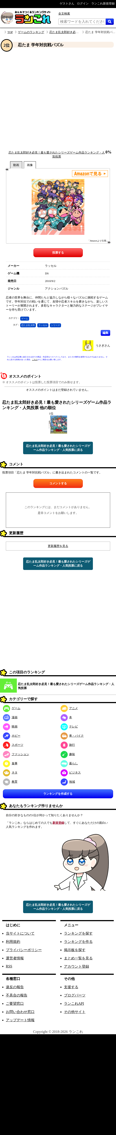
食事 (10, 763)
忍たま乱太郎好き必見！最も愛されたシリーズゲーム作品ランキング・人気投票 (66, 686)
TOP (10, 32)
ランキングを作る (78, 942)
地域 (68, 781)
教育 (10, 781)
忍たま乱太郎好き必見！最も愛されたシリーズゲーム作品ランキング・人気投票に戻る (58, 448)
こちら (34, 360)
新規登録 (58, 822)
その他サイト (74, 1012)
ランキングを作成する (57, 793)
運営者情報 (15, 958)
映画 (10, 726)
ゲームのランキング (31, 32)
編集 (105, 332)
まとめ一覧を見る (78, 958)
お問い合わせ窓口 (20, 1012)
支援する (71, 987)
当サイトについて (20, 933)
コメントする (58, 483)
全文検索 (64, 13)
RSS (9, 966)
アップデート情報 (20, 1020)
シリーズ (55, 325)
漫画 (10, 717)
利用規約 (13, 942)
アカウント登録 (76, 966)
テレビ (69, 726)
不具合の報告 (16, 995)
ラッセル (42, 325)
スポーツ (13, 744)
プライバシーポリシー (24, 950)
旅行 (68, 744)
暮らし (69, 763)
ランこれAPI (74, 1003)
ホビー (11, 735)
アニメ (69, 708)
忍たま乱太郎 (28, 325)
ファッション (16, 754)
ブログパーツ (74, 995)
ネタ (10, 772)
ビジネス (71, 772)
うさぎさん (103, 345)
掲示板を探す (74, 950)
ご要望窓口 (15, 1003)
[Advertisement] (46, 99)
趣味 (68, 754)
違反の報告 (15, 987)
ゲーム (24, 318)
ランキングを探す (78, 933)
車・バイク (72, 735)
